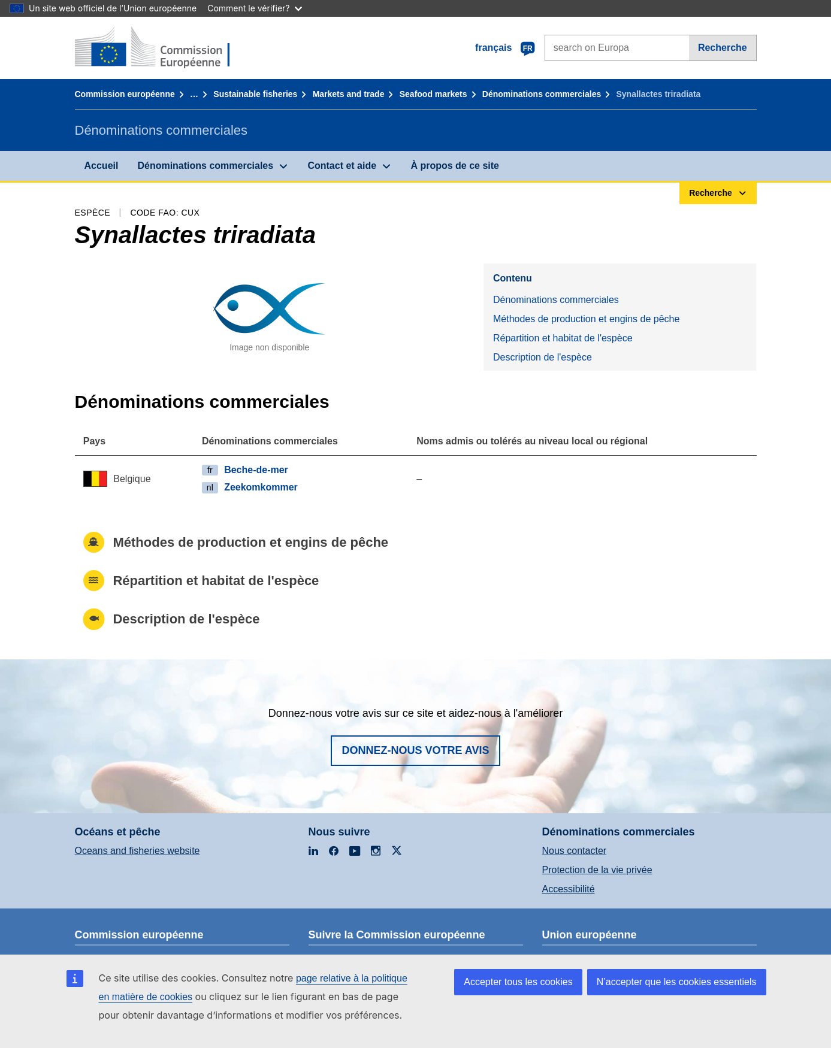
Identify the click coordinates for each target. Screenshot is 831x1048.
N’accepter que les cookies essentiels (677, 982)
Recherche (722, 48)
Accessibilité (568, 889)
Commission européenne (125, 94)
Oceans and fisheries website (137, 851)
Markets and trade (349, 94)
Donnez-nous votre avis (415, 750)
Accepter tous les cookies (518, 982)
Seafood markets (433, 94)
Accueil (101, 165)
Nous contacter (574, 851)
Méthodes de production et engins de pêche (586, 319)
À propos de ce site (454, 165)
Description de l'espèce (542, 357)
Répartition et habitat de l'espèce (563, 338)
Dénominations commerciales (541, 94)
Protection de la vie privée (597, 870)
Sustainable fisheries (255, 94)
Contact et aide (341, 165)
